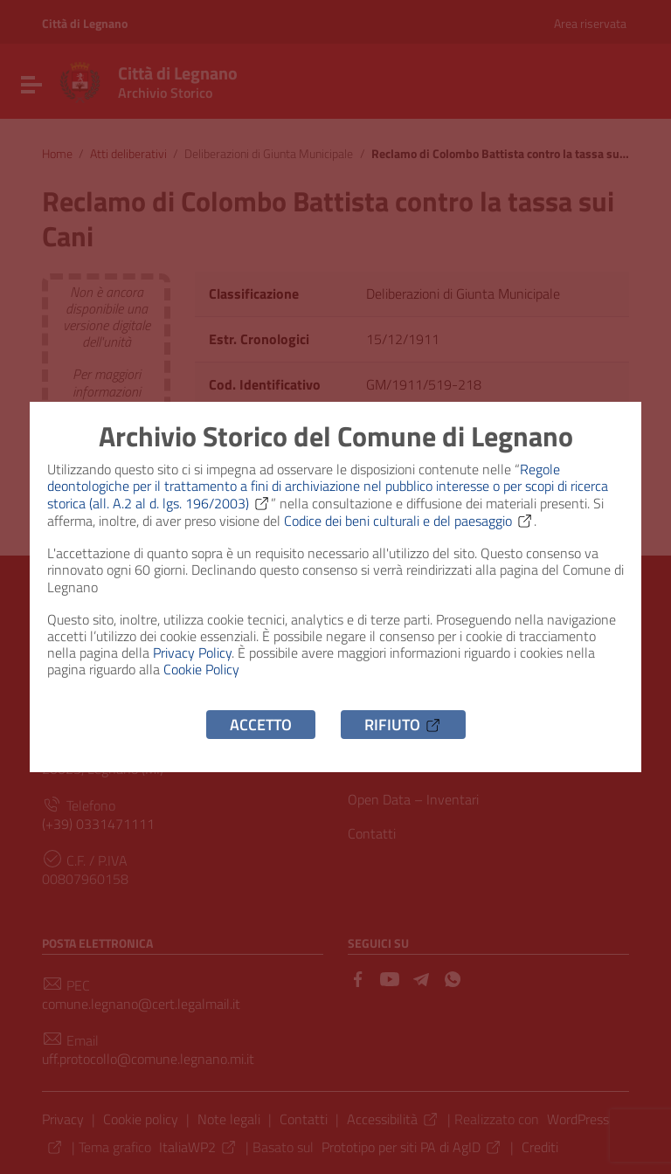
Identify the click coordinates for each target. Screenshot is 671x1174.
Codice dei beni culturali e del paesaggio (409, 520)
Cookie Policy (201, 669)
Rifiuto (403, 724)
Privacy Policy (192, 652)
